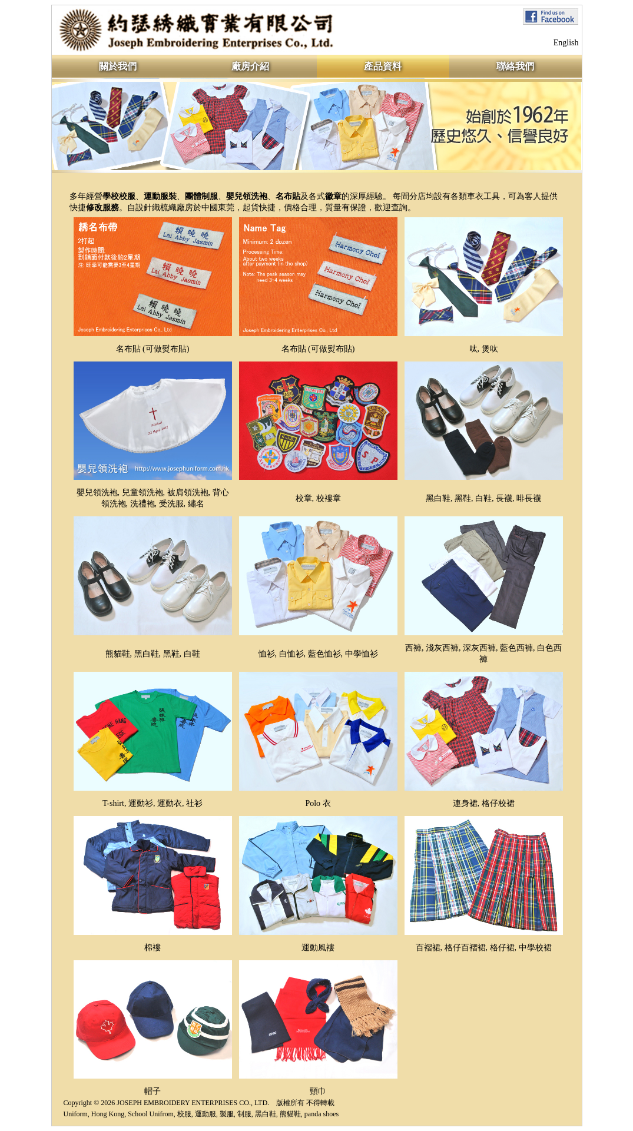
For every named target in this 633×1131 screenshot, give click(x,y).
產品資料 (383, 66)
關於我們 (118, 66)
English (566, 42)
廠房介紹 (250, 66)
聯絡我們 (515, 66)
